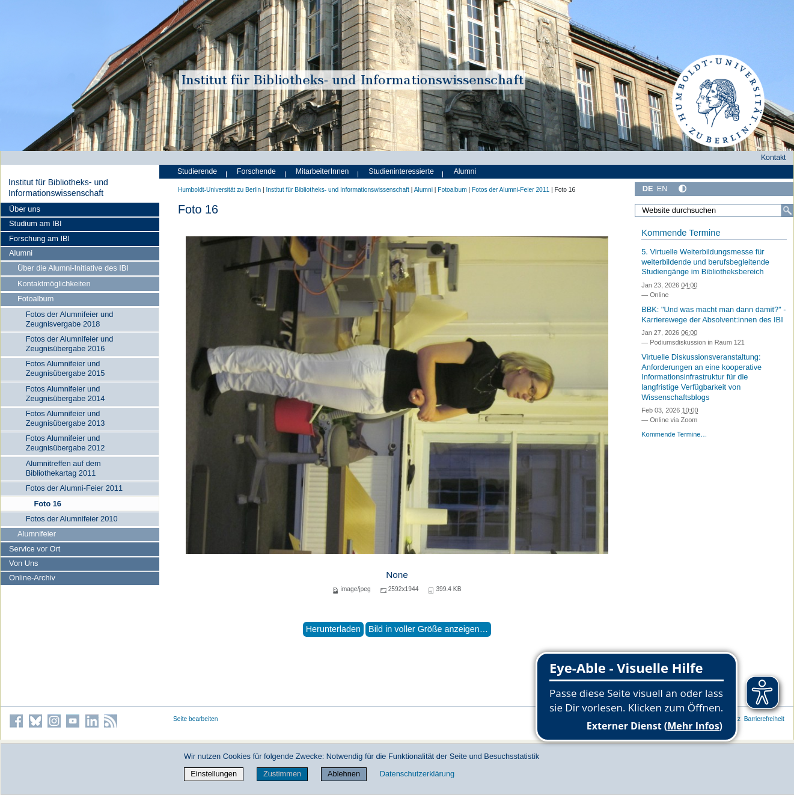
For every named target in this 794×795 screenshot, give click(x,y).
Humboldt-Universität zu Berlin (219, 189)
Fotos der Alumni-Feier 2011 (74, 488)
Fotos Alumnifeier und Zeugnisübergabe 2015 (65, 368)
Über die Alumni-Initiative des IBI (73, 267)
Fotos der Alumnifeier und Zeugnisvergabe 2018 (70, 319)
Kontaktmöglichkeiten (54, 283)
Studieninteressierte (400, 171)
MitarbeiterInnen (322, 171)
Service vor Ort (34, 548)
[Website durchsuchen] (714, 210)
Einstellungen (214, 773)
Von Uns (23, 563)
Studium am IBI (35, 223)
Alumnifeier (36, 533)
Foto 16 (47, 503)
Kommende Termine (680, 233)
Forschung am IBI (39, 238)
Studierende (197, 171)
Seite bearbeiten (195, 719)
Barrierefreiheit (764, 719)
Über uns (24, 208)
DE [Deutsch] (648, 188)
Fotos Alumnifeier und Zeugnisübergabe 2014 (65, 393)
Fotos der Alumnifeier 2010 (72, 518)
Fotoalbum (35, 298)
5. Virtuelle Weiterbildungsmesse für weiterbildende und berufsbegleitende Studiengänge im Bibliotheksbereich (705, 261)
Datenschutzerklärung (417, 773)
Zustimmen (282, 773)
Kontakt (773, 157)
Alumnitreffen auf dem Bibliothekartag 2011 (63, 468)
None (397, 574)
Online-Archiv (32, 577)
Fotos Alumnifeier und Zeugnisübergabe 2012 (65, 443)
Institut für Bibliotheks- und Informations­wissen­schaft (58, 187)
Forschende (256, 171)
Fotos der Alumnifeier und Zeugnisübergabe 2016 (70, 343)
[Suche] (787, 210)
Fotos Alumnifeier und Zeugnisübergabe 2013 (65, 418)
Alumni (20, 252)
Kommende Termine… (674, 434)
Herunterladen (333, 629)
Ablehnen (344, 773)
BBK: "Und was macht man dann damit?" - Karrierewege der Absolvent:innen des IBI (713, 314)
